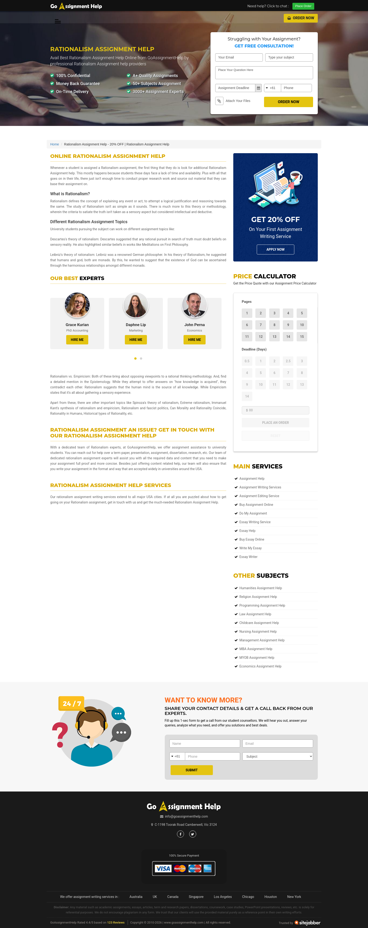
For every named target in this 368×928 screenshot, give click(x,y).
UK (155, 897)
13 (274, 337)
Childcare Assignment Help (259, 623)
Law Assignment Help (255, 614)
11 (247, 337)
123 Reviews (115, 922)
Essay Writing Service (255, 522)
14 (288, 337)
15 (302, 337)
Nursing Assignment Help (258, 631)
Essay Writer (248, 557)
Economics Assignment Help (260, 666)
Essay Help (247, 531)
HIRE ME (77, 340)
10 (302, 325)
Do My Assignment (253, 513)
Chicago (248, 897)
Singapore (196, 897)
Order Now (300, 18)
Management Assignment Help (262, 640)
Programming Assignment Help (262, 605)
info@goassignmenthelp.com (186, 816)
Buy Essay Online (251, 539)
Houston (270, 897)
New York (294, 897)
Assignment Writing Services (260, 487)
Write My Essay (250, 548)
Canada (173, 897)
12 (261, 337)
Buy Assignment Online (256, 505)
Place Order (303, 6)
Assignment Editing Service (259, 496)
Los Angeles (223, 897)
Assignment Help (251, 478)
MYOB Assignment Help (256, 657)
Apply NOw (275, 249)
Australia (136, 897)
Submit (192, 770)
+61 (273, 88)
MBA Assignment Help (255, 649)
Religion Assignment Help (258, 597)
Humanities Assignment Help (260, 588)
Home (54, 144)
